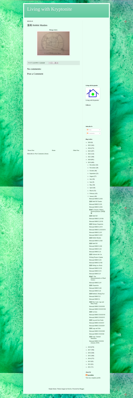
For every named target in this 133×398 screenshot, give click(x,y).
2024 (89, 148)
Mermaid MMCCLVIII (95, 262)
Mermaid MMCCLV (95, 273)
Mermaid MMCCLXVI (96, 227)
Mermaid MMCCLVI (95, 271)
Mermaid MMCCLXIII (95, 240)
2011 (89, 367)
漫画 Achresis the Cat (95, 254)
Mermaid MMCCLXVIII (96, 218)
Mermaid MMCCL (94, 299)
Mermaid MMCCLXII (95, 246)
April (91, 188)
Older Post (76, 150)
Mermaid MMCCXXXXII (96, 334)
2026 (89, 142)
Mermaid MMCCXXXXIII (97, 331)
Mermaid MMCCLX (95, 251)
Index (56, 30)
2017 (89, 350)
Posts (89, 130)
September (93, 173)
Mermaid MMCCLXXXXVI (97, 229)
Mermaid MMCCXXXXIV (97, 325)
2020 (89, 159)
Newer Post (31, 150)
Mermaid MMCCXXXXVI (97, 317)
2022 (89, 154)
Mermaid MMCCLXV (95, 232)
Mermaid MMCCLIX (95, 260)
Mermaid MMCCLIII (95, 288)
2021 (89, 157)
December (93, 165)
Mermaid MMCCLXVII (96, 221)
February (92, 193)
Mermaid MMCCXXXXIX (97, 306)
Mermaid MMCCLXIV (96, 235)
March (92, 190)
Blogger (82, 389)
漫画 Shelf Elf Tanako (95, 201)
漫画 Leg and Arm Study (96, 320)
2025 (89, 145)
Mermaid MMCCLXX (95, 204)
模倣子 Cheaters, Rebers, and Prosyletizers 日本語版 (97, 211)
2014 (89, 358)
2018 (89, 347)
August (92, 176)
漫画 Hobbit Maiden (95, 238)
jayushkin (91, 375)
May (91, 185)
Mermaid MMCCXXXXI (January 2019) (96, 342)
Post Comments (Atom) (41, 153)
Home (53, 150)
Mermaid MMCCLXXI (96, 199)
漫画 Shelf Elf (93, 216)
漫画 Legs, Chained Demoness (95, 337)
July (91, 179)
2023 (89, 151)
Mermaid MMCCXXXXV (96, 323)
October (92, 170)
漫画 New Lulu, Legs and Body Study (96, 302)
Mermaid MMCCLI (95, 296)
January (92, 196)
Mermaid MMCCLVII (95, 268)
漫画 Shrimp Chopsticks (96, 224)
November (93, 168)
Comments (91, 133)
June (91, 182)
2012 (89, 364)
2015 (89, 355)
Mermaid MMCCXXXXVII (97, 314)
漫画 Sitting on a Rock (95, 265)
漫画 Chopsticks (94, 285)
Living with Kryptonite (49, 9)
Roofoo (70, 389)
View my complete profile (93, 378)
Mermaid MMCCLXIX (96, 207)
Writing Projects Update (96, 257)
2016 (89, 353)
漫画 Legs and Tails (95, 328)
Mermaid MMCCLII (95, 291)
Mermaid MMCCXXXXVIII (97, 309)
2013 (89, 361)
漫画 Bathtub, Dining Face (97, 293)
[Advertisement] (53, 134)
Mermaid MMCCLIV (95, 282)
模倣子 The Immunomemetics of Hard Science (97, 278)
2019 (89, 162)
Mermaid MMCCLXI (95, 249)
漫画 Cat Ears (93, 312)
